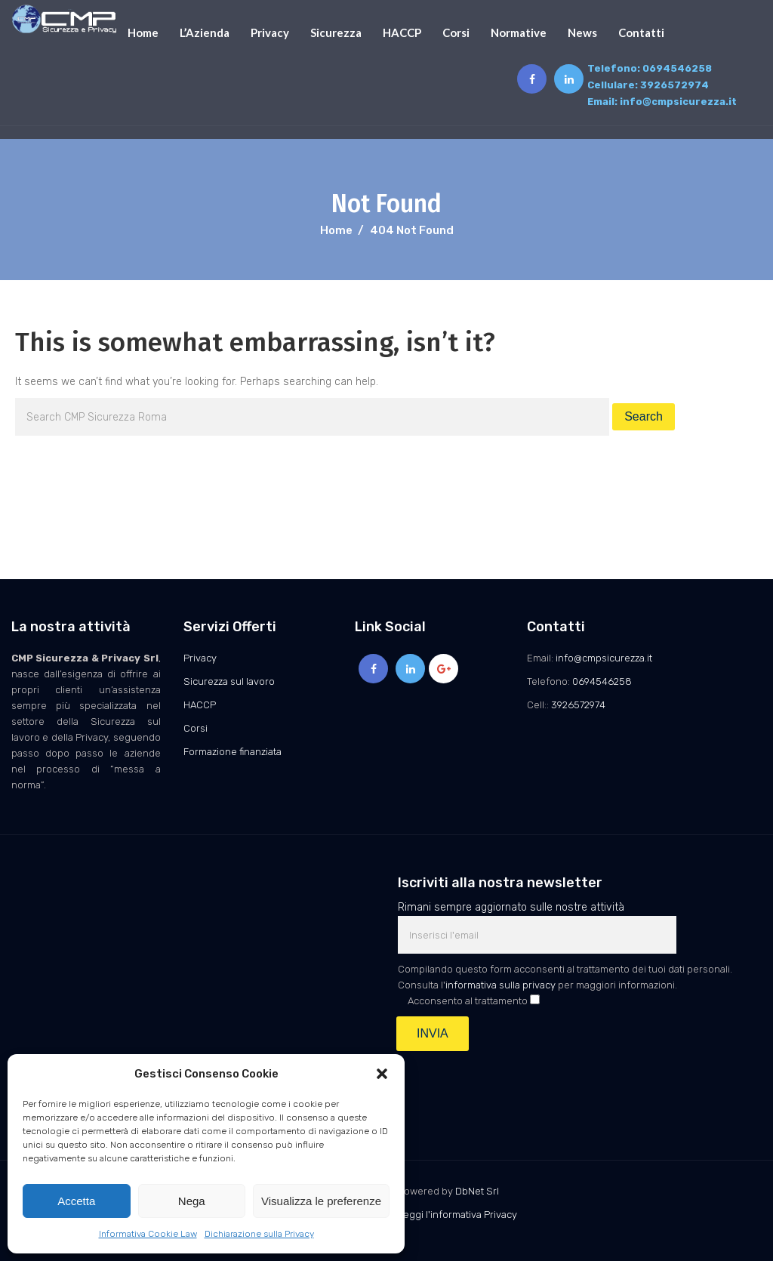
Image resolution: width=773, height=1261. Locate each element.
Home (143, 32)
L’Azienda (204, 32)
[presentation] (512, 1088)
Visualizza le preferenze (321, 1201)
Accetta (76, 1201)
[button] (382, 1073)
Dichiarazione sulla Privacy (259, 1234)
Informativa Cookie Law (148, 1234)
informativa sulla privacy (500, 985)
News (582, 32)
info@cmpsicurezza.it (678, 101)
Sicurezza (336, 32)
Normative (519, 32)
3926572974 (674, 85)
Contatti (641, 32)
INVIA (432, 1033)
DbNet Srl (477, 1191)
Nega (191, 1201)
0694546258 (677, 68)
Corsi (456, 32)
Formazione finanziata (232, 751)
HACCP (402, 32)
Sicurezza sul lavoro (229, 681)
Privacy (270, 32)
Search (643, 416)
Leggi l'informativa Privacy (457, 1214)
